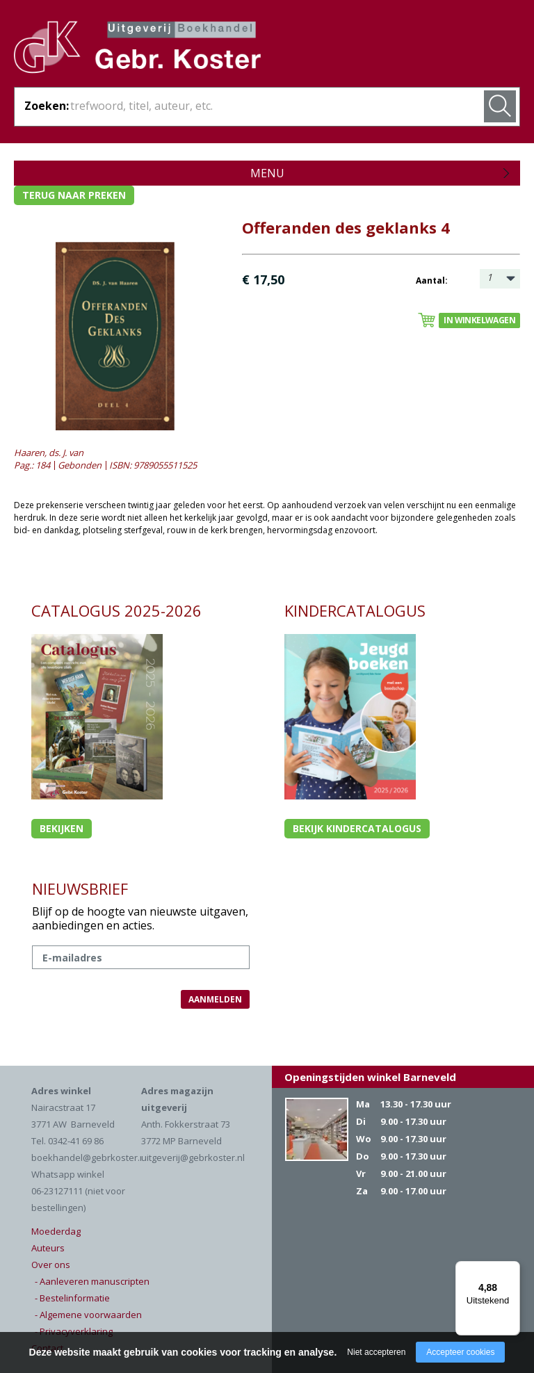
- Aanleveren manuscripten (92, 1281)
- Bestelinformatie (72, 1298)
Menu (267, 173)
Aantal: (432, 280)
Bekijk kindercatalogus (357, 828)
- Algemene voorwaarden (88, 1314)
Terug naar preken (74, 195)
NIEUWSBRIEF (80, 888)
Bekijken (61, 828)
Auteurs (48, 1248)
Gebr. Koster (137, 49)
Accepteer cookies (460, 1352)
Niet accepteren (376, 1352)
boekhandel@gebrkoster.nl (89, 1157)
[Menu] (511, 1269)
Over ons (50, 1264)
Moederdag (56, 1231)
